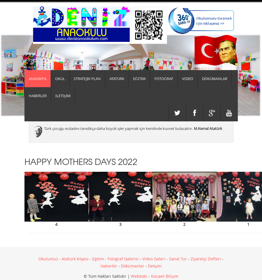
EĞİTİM (139, 78)
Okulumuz (48, 258)
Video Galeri (153, 258)
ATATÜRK (117, 78)
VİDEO (187, 78)
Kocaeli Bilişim (164, 276)
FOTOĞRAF (163, 78)
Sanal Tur (178, 258)
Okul (60, 78)
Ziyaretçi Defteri (206, 258)
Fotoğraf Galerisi (123, 258)
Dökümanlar (132, 266)
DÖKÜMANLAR (214, 78)
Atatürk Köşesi (75, 258)
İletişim (155, 266)
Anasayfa (37, 78)
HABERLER (38, 95)
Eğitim (98, 258)
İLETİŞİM (63, 95)
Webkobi (139, 276)
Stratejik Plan (87, 78)
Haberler (108, 266)
